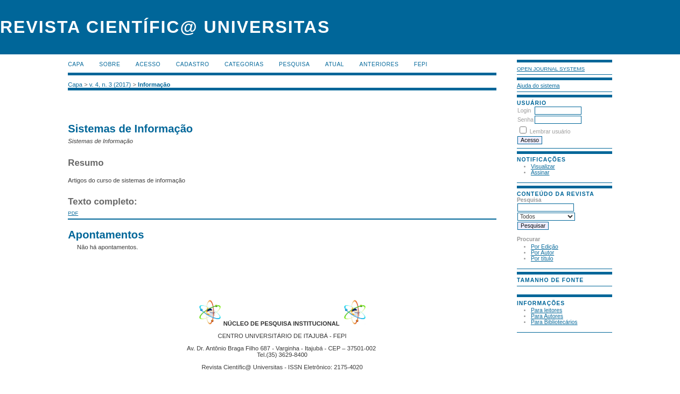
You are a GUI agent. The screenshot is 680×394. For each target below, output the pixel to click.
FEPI (420, 64)
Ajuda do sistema (538, 86)
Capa (76, 64)
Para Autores (547, 316)
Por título (542, 259)
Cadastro (192, 64)
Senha (525, 120)
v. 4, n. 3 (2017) (110, 84)
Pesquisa (294, 64)
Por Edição (544, 247)
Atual (334, 64)
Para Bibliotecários (554, 322)
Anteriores (379, 64)
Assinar (540, 172)
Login (524, 111)
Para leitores (546, 310)
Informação (154, 84)
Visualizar (543, 167)
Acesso (148, 64)
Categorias (244, 64)
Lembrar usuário (550, 132)
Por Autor (542, 253)
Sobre (109, 64)
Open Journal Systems (551, 69)
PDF (73, 213)
